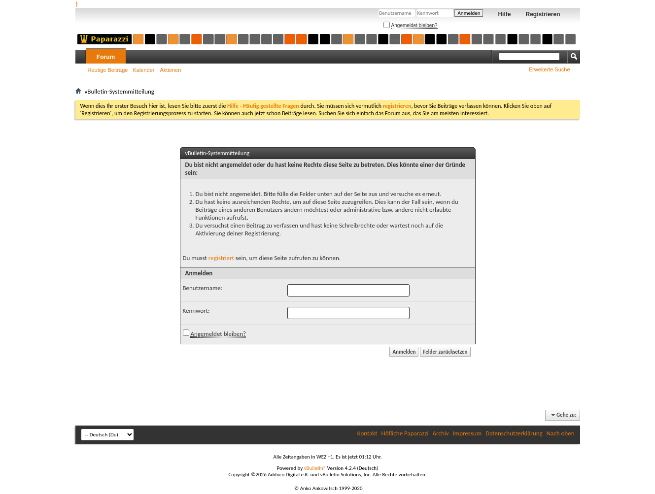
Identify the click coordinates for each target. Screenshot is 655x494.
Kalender (143, 70)
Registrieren (542, 14)
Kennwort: (196, 310)
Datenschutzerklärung (514, 433)
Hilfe (504, 14)
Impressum (467, 433)
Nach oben (561, 433)
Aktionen (170, 70)
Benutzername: (203, 288)
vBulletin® (315, 468)
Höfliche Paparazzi (405, 433)
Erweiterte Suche (549, 69)
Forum (106, 57)
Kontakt (367, 433)
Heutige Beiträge (108, 70)
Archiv (441, 433)
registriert (221, 258)
